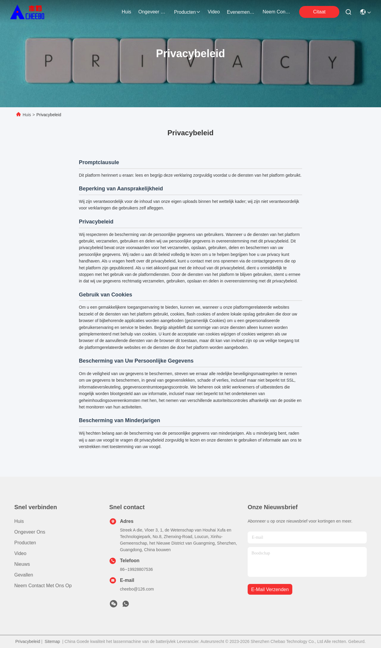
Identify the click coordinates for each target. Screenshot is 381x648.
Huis (126, 11)
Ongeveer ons (29, 531)
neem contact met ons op (277, 11)
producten (187, 12)
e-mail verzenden (270, 589)
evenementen (241, 12)
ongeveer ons (152, 11)
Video (20, 553)
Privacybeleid (27, 641)
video (214, 11)
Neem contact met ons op (43, 585)
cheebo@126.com (137, 589)
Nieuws (22, 564)
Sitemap (52, 641)
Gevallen (23, 574)
